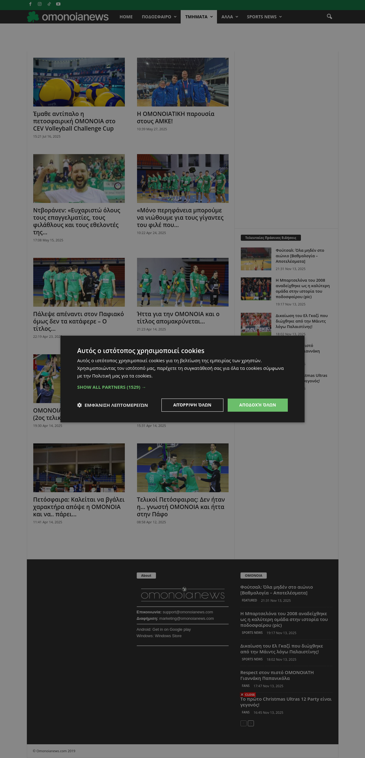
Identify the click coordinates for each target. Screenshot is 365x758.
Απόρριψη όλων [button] (190, 405)
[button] (182, 386)
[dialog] (182, 379)
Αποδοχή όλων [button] (257, 405)
